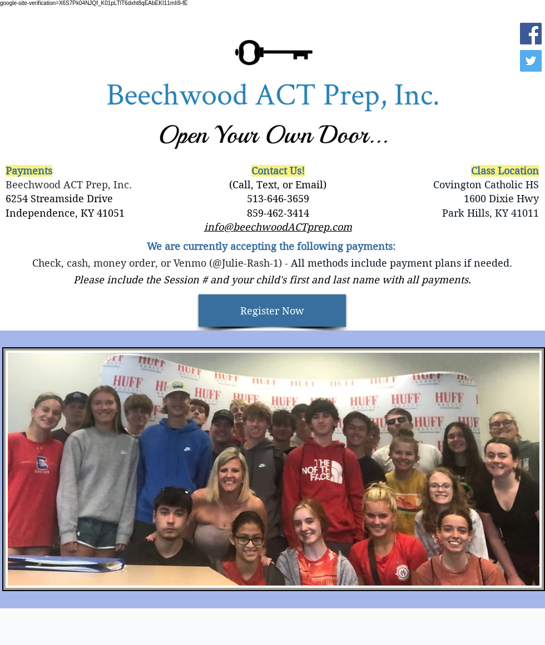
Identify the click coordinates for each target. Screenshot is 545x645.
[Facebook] (531, 33)
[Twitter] (531, 61)
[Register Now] (272, 310)
